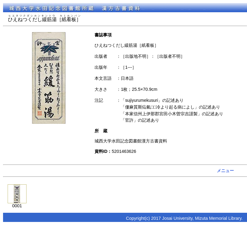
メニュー (225, 170)
